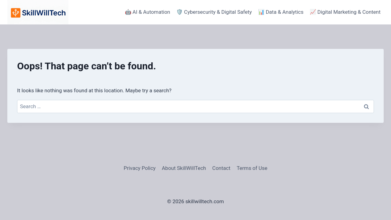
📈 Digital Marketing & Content (345, 12)
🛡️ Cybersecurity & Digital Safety (214, 12)
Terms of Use (252, 168)
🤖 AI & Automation (147, 12)
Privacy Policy (140, 168)
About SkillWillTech (184, 168)
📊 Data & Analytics (281, 12)
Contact (221, 168)
